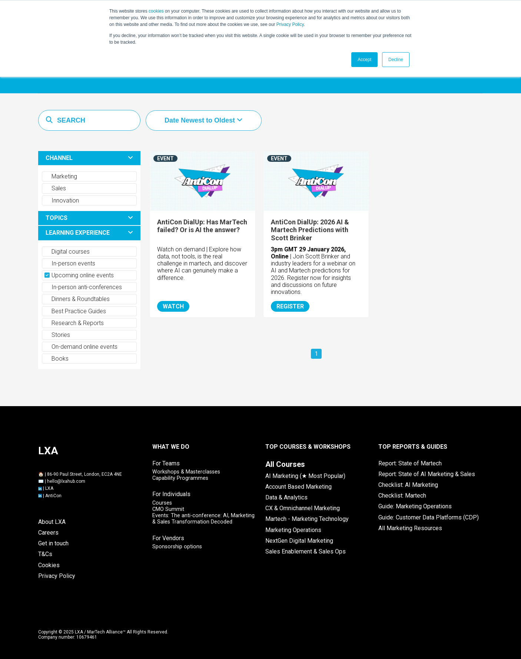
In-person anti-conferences (83, 287)
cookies (156, 11)
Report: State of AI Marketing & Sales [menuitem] (426, 474)
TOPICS (56, 217)
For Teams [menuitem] (166, 463)
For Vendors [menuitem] (168, 538)
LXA (49, 488)
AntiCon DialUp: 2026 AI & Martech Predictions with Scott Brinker (310, 230)
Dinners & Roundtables (77, 298)
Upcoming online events (79, 275)
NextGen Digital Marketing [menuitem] (299, 540)
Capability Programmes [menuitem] (180, 478)
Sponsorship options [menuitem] (177, 546)
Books (56, 358)
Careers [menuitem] (48, 532)
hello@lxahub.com (66, 481)
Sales (55, 188)
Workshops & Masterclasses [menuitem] (186, 472)
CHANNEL (59, 157)
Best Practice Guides (75, 311)
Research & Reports (74, 323)
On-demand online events (80, 346)
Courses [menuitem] (162, 503)
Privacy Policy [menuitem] (56, 575)
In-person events (69, 263)
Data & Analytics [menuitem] (286, 497)
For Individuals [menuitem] (171, 494)
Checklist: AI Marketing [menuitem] (408, 484)
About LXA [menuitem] (52, 521)
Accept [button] (364, 59)
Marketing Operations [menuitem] (293, 529)
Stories (57, 334)
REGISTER (290, 306)
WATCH (173, 306)
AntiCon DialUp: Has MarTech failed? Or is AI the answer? (202, 226)
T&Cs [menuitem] (45, 554)
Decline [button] (395, 59)
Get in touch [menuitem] (53, 543)
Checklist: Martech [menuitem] (402, 495)
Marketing (60, 176)
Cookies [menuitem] (49, 565)
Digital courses (67, 251)
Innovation (61, 200)
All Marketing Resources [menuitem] (410, 528)
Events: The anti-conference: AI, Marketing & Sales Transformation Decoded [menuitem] (203, 518)
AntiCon (53, 495)
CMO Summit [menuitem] (168, 509)
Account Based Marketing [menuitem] (298, 486)
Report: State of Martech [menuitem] (410, 463)
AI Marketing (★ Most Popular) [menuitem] (305, 475)
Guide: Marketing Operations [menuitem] (415, 506)
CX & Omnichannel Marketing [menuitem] (302, 508)
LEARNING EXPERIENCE (78, 232)
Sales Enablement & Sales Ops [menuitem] (305, 551)
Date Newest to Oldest (201, 120)
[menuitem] (285, 464)
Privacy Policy (290, 24)
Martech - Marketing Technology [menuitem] (307, 518)
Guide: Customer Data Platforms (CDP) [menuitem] (428, 517)
